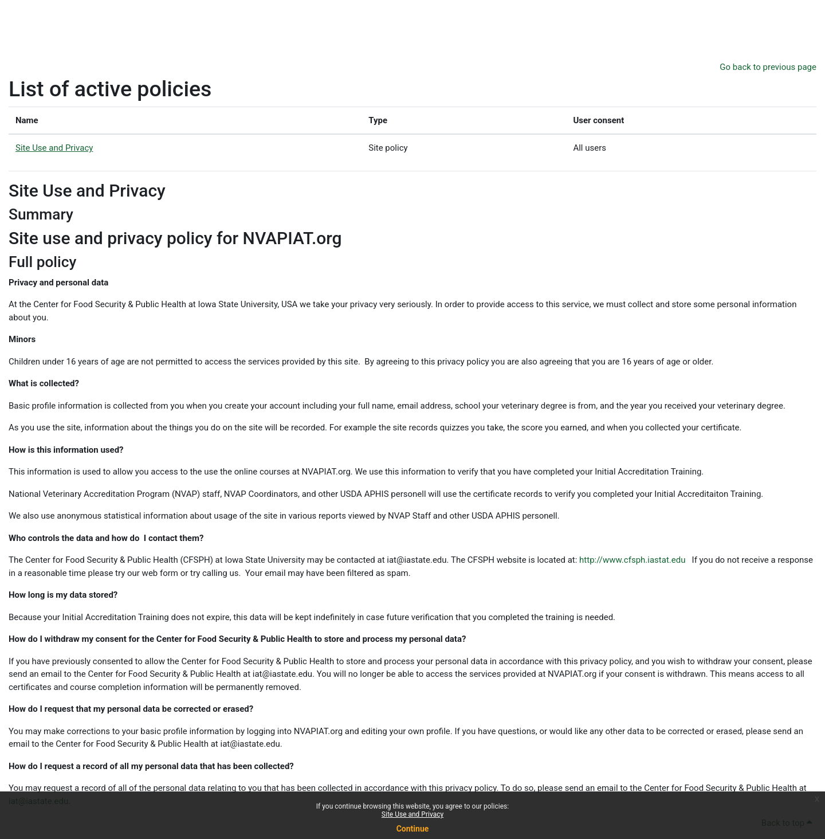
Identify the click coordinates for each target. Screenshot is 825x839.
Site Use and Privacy (412, 814)
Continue (412, 828)
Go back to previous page (768, 67)
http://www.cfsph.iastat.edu (632, 560)
